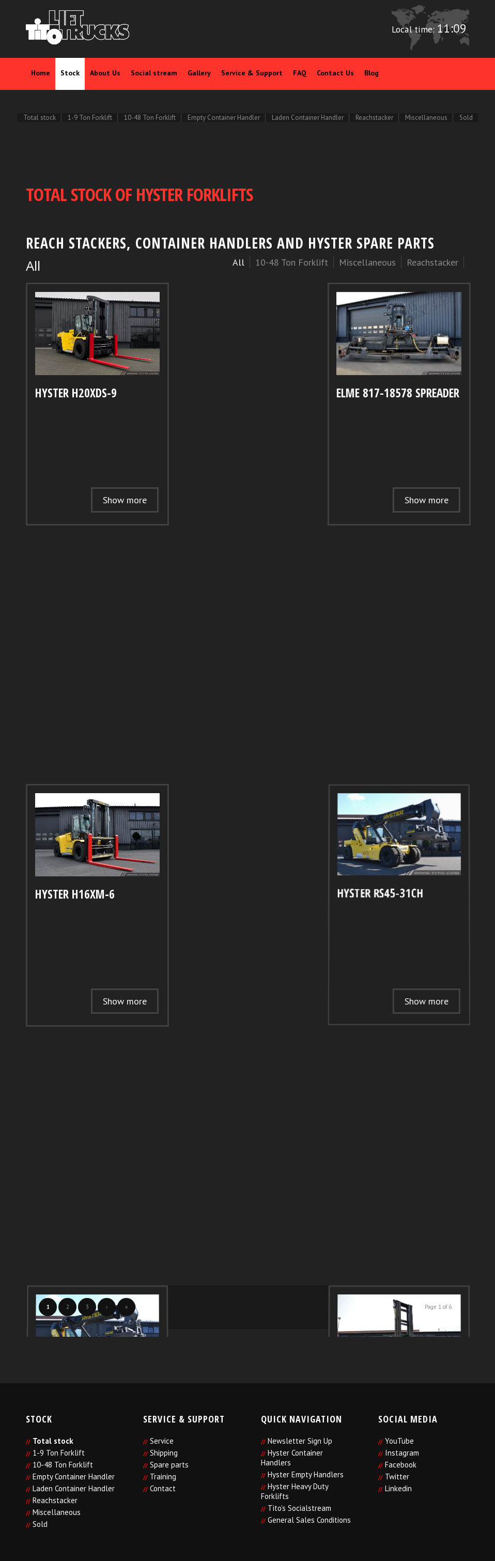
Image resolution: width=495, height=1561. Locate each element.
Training (163, 1476)
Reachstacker (55, 1500)
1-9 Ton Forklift (59, 1453)
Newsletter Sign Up (300, 1441)
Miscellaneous (57, 1512)
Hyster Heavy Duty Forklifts (294, 1491)
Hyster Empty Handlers (306, 1474)
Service (162, 1441)
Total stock (53, 1441)
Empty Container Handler (74, 1476)
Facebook (400, 1465)
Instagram (402, 1453)
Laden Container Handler (74, 1488)
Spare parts (169, 1465)
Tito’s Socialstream (299, 1508)
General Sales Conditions (309, 1520)
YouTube (399, 1441)
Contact (163, 1488)
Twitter (397, 1476)
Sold (40, 1524)
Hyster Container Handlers (292, 1457)
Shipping (164, 1453)
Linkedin (398, 1488)
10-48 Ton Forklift (63, 1465)
